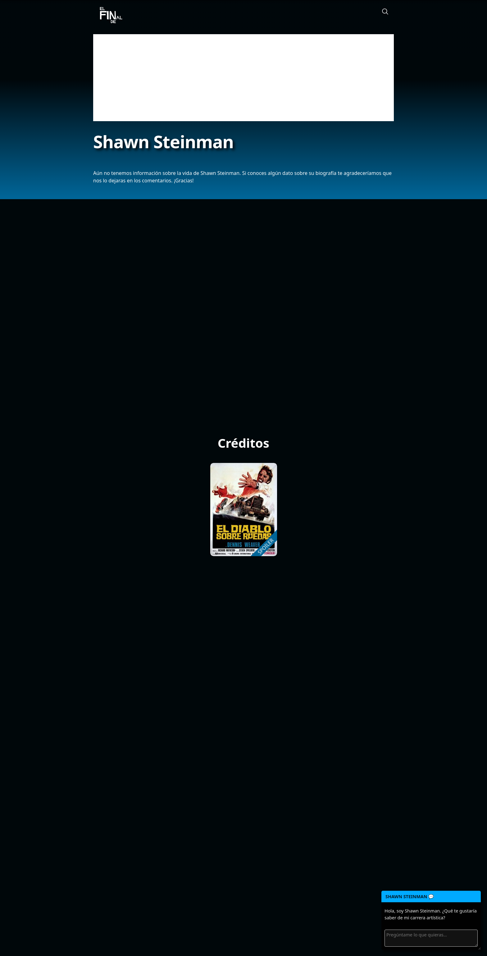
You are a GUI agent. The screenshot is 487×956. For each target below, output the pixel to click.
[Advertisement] (243, 77)
